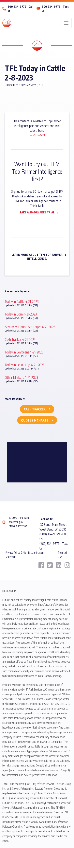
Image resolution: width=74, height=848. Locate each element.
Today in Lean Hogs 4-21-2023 (24, 364)
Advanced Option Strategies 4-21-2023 (30, 326)
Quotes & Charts (34, 420)
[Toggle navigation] (66, 23)
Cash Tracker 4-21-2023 (20, 339)
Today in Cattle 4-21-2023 (22, 301)
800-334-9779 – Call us (20, 8)
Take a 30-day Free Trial (37, 212)
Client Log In (37, 134)
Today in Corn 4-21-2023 (21, 314)
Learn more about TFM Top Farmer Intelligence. (37, 256)
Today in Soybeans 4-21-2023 (24, 352)
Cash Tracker (35, 409)
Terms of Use (62, 554)
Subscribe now (35, 221)
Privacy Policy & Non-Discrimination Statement (25, 554)
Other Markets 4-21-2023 (21, 377)
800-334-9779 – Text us (55, 8)
